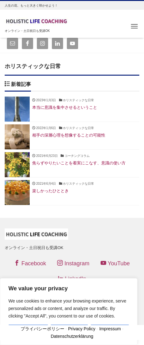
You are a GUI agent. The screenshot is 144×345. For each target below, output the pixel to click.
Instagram (73, 263)
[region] (68, 311)
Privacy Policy (81, 328)
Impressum (110, 328)
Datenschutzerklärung (72, 336)
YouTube (115, 263)
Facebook (30, 263)
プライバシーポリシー (42, 328)
